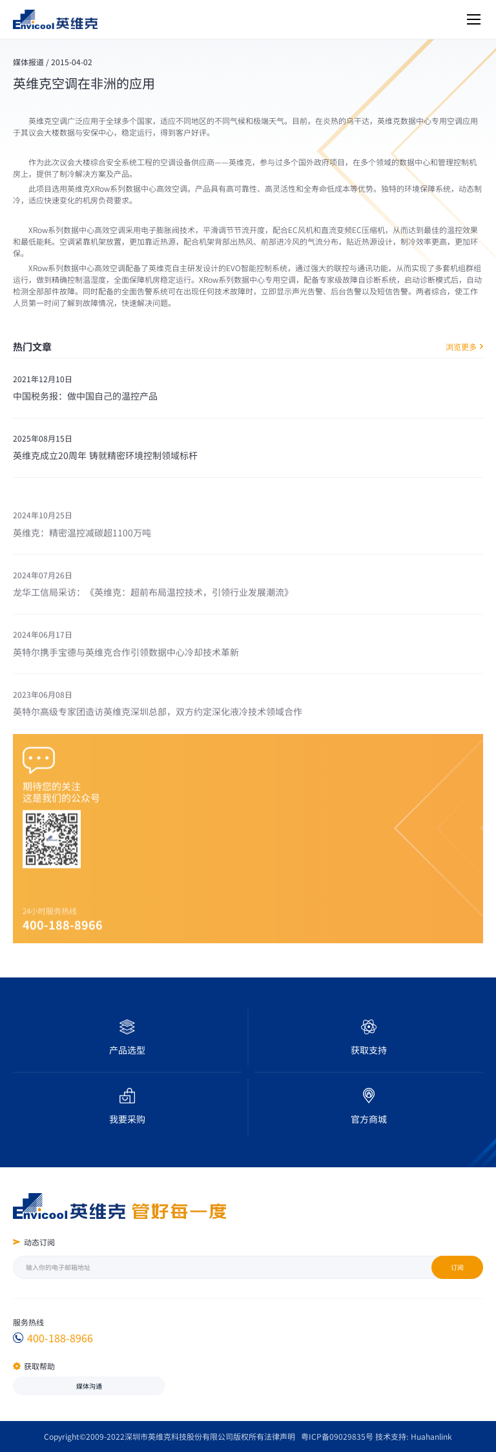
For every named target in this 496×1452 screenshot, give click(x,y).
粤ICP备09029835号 (337, 1436)
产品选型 (127, 1049)
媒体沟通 (89, 1386)
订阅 (457, 1267)
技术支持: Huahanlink (413, 1436)
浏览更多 (464, 346)
